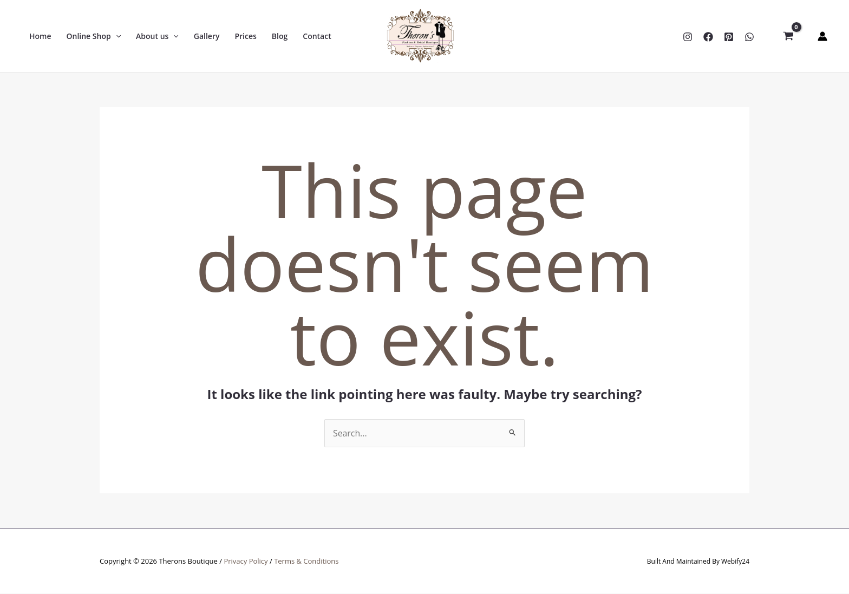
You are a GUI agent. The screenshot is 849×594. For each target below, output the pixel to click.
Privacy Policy (245, 561)
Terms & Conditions (306, 561)
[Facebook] (708, 37)
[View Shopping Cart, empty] (788, 36)
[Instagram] (688, 37)
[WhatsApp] (749, 37)
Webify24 (735, 561)
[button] (94, 36)
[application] (116, 36)
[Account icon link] (822, 36)
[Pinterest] (729, 37)
